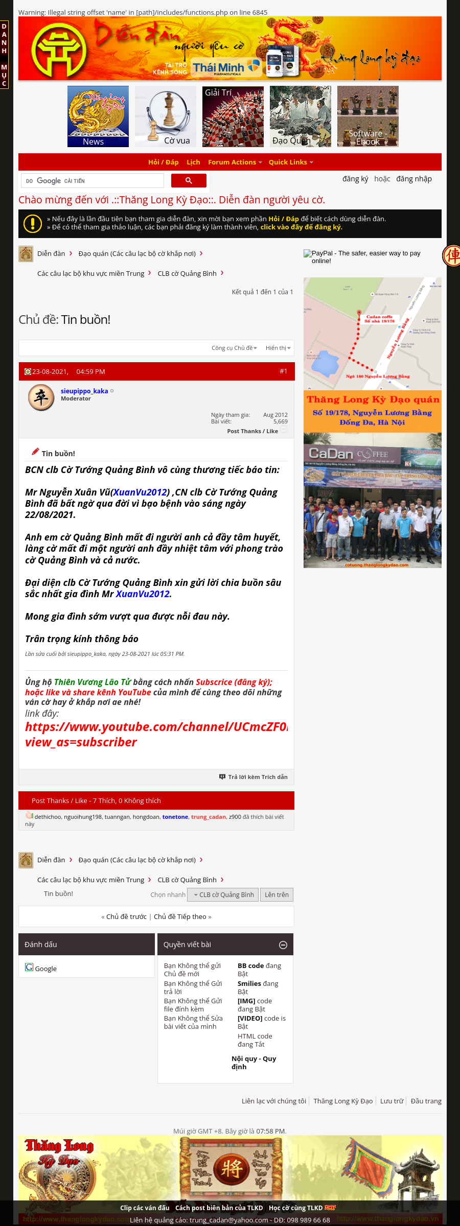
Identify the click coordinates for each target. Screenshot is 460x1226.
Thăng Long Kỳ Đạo (343, 1100)
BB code (251, 965)
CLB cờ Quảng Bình (187, 273)
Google (46, 968)
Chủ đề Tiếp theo (180, 916)
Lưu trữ (391, 1100)
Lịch (193, 162)
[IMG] (247, 1000)
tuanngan (117, 816)
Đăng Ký (355, 178)
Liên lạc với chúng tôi (274, 1100)
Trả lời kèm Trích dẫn (254, 777)
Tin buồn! (85, 319)
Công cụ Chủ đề (232, 347)
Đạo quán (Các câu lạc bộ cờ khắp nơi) (137, 253)
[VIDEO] (250, 1018)
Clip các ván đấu (144, 1208)
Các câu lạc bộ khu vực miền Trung (90, 273)
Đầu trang (426, 1100)
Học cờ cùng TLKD (302, 1208)
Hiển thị (276, 347)
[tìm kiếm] (91, 180)
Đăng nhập (414, 178)
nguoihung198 (83, 816)
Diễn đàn (51, 253)
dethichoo (48, 816)
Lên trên (277, 894)
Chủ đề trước (126, 916)
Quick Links (288, 162)
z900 (235, 816)
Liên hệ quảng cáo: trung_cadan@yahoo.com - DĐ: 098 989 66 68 (230, 1219)
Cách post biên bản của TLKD (219, 1208)
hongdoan (146, 816)
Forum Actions (232, 162)
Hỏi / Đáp (163, 162)
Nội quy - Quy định (254, 1062)
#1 (284, 370)
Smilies (249, 983)
